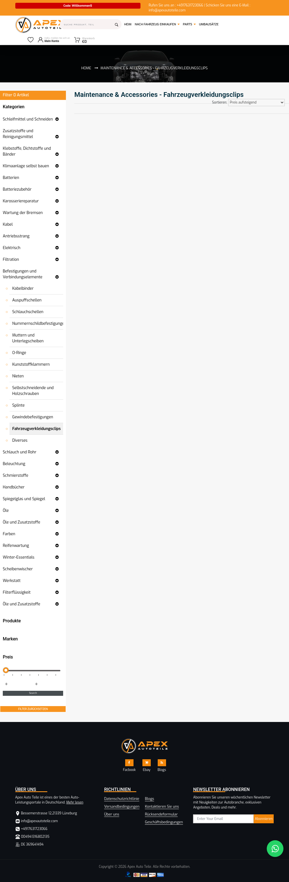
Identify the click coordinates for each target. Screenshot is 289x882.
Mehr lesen (74, 802)
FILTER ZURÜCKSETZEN (33, 709)
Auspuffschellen (26, 300)
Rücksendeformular (161, 814)
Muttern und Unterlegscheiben (28, 338)
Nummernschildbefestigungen (39, 323)
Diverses (20, 440)
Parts (187, 24)
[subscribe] (223, 818)
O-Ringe (19, 352)
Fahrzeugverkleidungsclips (36, 428)
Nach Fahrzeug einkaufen (155, 24)
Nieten (18, 376)
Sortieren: (219, 102)
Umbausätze (209, 24)
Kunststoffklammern (31, 364)
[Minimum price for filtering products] (17, 684)
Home (86, 68)
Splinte (18, 405)
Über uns (111, 814)
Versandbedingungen (121, 806)
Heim (128, 24)
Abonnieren (264, 819)
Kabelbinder (23, 288)
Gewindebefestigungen (32, 417)
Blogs (149, 798)
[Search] (91, 24)
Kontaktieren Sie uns (162, 806)
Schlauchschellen (27, 312)
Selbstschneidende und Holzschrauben (33, 390)
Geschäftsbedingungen (164, 822)
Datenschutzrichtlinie (121, 798)
